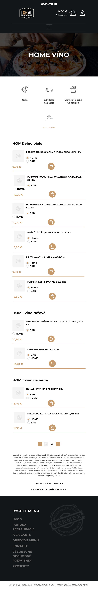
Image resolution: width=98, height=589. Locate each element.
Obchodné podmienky (49, 483)
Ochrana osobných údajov (49, 489)
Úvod (17, 519)
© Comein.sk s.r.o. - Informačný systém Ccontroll (61, 585)
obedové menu (25, 540)
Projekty (20, 566)
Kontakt (20, 546)
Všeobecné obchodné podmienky (22, 556)
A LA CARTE (21, 535)
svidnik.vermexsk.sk (20, 585)
